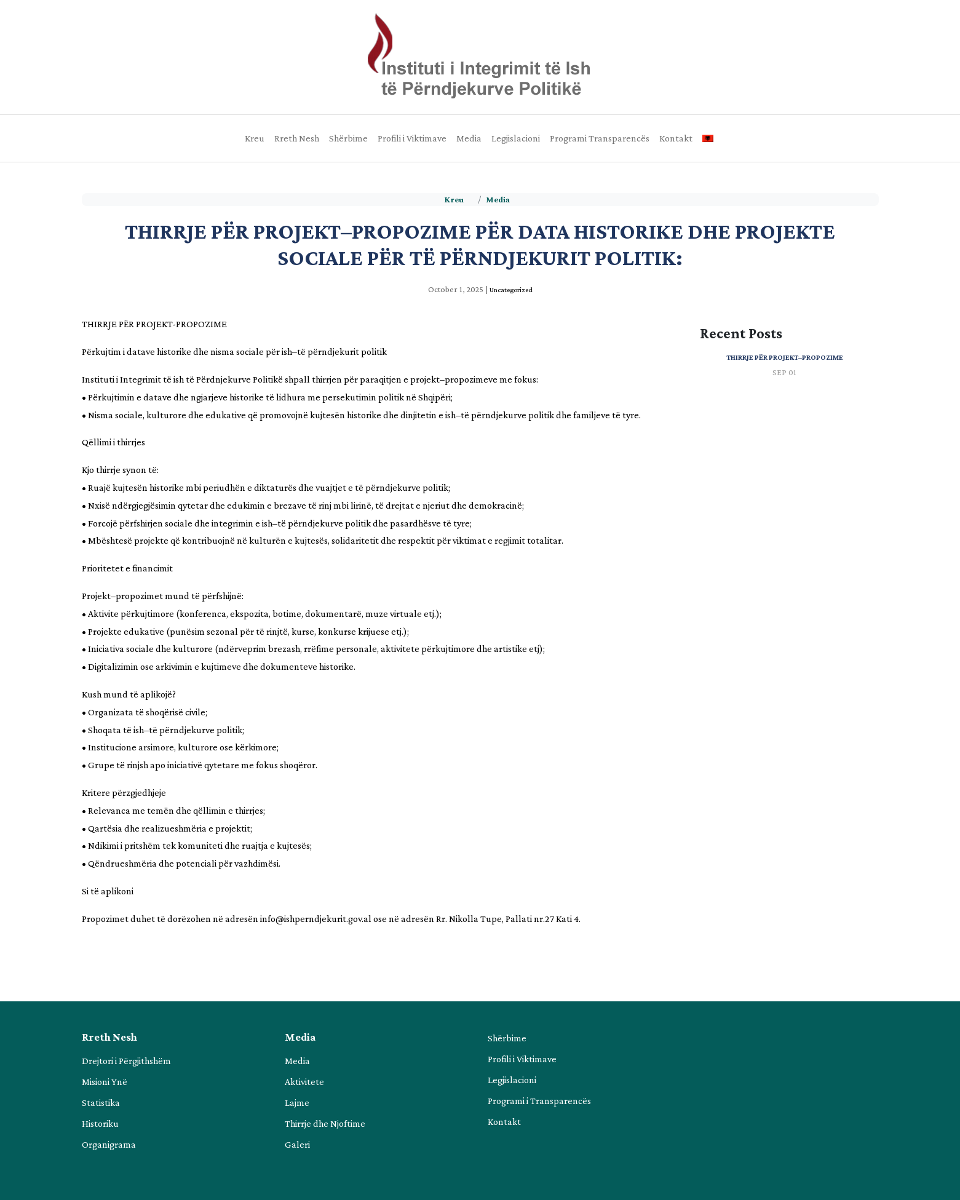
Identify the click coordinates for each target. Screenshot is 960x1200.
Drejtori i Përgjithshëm (126, 1060)
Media (469, 138)
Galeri (297, 1144)
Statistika (101, 1102)
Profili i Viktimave (412, 138)
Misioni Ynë (104, 1081)
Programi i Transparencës (539, 1100)
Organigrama (109, 1144)
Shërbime (348, 138)
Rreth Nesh (296, 138)
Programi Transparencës (599, 138)
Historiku (100, 1123)
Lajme (297, 1102)
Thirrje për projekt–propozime (784, 357)
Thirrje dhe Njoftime (325, 1123)
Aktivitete (304, 1081)
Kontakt (675, 138)
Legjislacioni (515, 138)
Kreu (254, 138)
